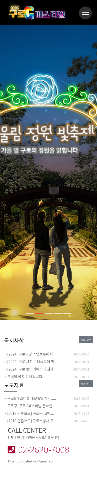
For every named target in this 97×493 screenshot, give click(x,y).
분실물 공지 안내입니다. (25, 376)
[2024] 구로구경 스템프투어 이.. (31, 354)
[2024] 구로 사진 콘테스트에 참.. (31, 361)
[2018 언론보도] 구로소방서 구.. (31, 420)
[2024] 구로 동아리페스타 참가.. (31, 369)
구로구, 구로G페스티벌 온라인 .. (31, 405)
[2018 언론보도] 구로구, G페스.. (31, 413)
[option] (48, 354)
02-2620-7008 (38, 449)
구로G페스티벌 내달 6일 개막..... (31, 398)
